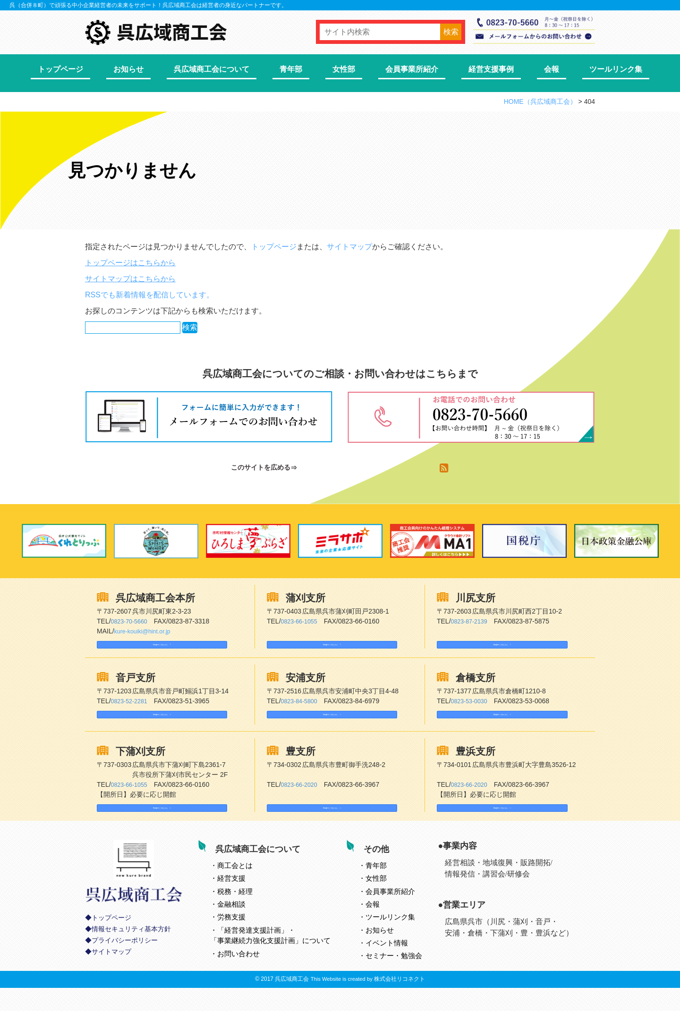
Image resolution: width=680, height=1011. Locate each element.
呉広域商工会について (211, 69)
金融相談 (242, 924)
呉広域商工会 (292, 1002)
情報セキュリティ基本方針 (131, 956)
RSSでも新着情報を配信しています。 (149, 295)
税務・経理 (245, 911)
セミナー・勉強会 (404, 976)
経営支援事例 (491, 69)
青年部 (291, 69)
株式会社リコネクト (399, 1002)
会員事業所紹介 (411, 69)
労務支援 (242, 937)
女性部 (343, 69)
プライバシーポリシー (125, 967)
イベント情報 (397, 963)
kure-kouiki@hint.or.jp (146, 631)
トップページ (60, 69)
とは (245, 885)
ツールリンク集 (615, 69)
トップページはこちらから (130, 263)
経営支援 (242, 898)
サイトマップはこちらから (130, 279)
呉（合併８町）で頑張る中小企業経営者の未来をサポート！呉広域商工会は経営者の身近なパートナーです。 (148, 5)
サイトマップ (349, 247)
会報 (551, 69)
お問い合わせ (249, 973)
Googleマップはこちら (139, 648)
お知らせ (128, 69)
